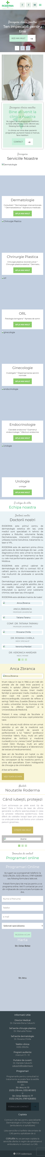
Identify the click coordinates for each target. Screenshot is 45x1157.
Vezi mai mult (23, 38)
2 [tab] (22, 48)
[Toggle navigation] (40, 5)
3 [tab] (28, 48)
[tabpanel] (22, 31)
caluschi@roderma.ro (22, 1066)
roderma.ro (26, 1154)
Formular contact (23, 1107)
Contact (23, 141)
